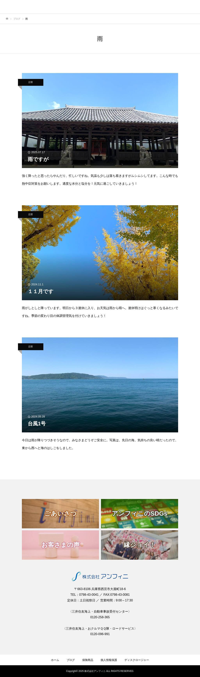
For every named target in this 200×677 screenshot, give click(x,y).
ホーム (55, 660)
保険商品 (87, 660)
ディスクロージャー (136, 660)
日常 (30, 82)
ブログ (71, 660)
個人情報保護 (109, 660)
